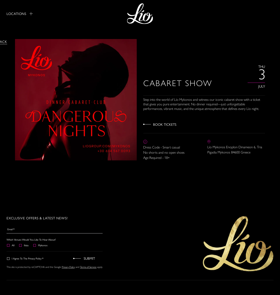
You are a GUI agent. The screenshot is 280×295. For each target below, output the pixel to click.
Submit (89, 258)
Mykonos (40, 245)
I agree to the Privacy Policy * (25, 258)
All (10, 245)
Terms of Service (88, 267)
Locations (20, 13)
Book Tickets (164, 124)
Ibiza (24, 245)
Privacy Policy (68, 267)
